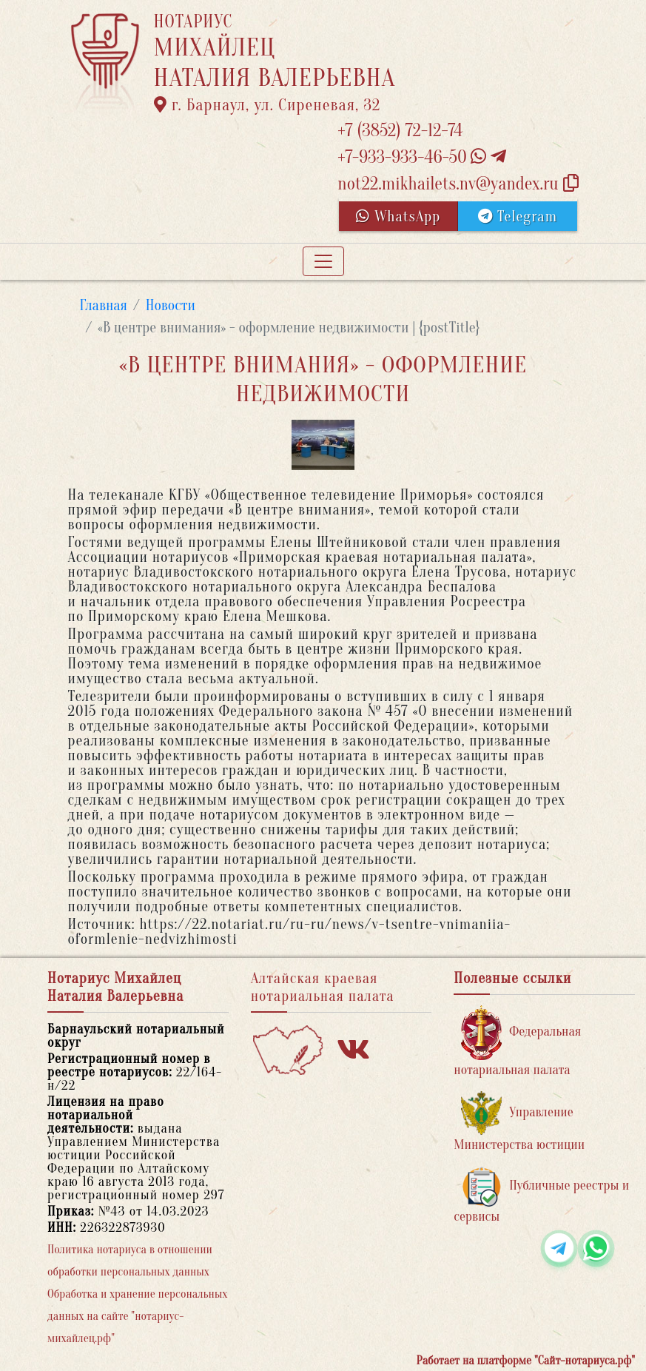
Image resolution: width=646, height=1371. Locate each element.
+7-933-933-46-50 (421, 157)
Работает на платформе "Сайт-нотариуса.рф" (526, 1360)
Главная (104, 305)
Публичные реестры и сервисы (541, 1195)
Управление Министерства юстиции (519, 1122)
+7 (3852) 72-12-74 (399, 131)
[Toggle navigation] (323, 261)
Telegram (517, 216)
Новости (170, 305)
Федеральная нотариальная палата (517, 1041)
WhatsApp (398, 216)
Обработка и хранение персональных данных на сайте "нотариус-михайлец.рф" (137, 1316)
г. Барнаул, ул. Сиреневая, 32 (267, 105)
